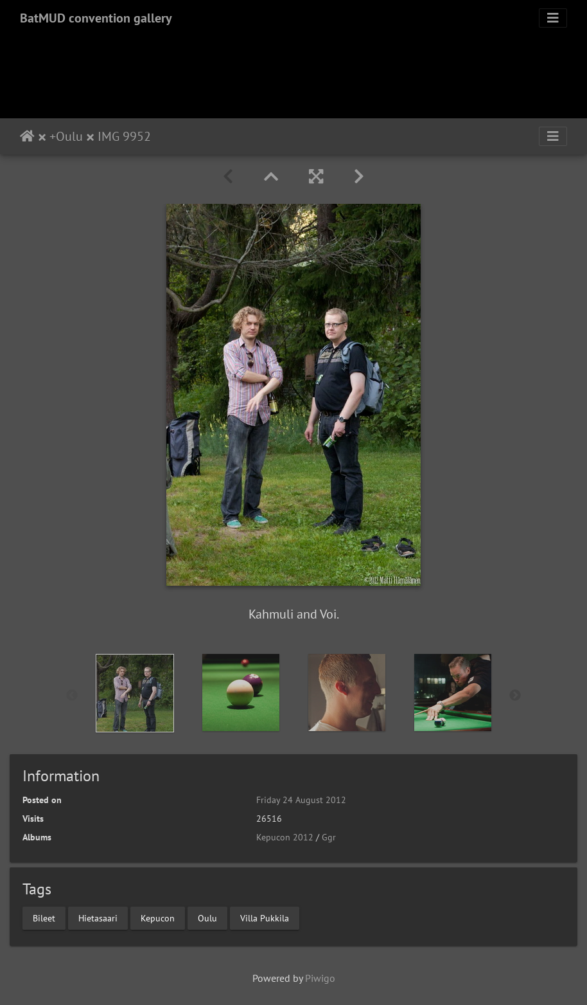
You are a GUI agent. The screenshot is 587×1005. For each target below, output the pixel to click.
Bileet (44, 917)
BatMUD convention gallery (96, 18)
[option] (135, 693)
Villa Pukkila (264, 917)
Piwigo (320, 978)
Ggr (329, 837)
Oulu (69, 136)
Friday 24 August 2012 (301, 800)
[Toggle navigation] (553, 18)
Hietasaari (98, 917)
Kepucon (158, 917)
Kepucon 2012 (284, 837)
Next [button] (515, 695)
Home (27, 136)
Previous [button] (72, 695)
